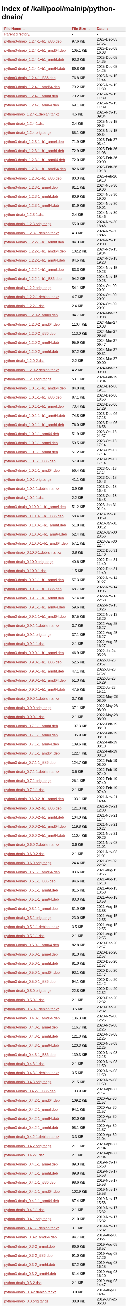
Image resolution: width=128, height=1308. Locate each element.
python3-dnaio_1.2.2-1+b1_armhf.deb (34, 242)
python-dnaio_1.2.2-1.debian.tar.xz (31, 297)
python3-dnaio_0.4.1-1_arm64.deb (31, 1201)
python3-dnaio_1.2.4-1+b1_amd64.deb (35, 50)
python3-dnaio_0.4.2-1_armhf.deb (31, 1128)
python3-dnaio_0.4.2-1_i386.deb (29, 1091)
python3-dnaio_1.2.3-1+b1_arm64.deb (34, 160)
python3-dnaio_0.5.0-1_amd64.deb (32, 972)
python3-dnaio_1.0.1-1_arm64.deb (31, 434)
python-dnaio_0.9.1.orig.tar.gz (27, 635)
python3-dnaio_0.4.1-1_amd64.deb (32, 1191)
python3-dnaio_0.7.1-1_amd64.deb (32, 753)
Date (101, 29)
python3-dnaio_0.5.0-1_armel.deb (31, 954)
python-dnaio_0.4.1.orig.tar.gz (27, 1219)
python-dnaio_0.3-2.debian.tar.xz (30, 1292)
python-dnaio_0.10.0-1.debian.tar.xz (32, 552)
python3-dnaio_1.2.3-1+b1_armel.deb (34, 142)
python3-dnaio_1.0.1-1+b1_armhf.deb (34, 425)
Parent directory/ (17, 34)
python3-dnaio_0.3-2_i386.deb (28, 1255)
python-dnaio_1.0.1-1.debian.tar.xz (31, 489)
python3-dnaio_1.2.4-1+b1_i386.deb (33, 41)
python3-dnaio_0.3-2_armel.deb (29, 1246)
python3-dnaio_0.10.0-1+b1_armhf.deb (35, 525)
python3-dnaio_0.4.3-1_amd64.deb (32, 1018)
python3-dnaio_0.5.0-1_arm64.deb (31, 945)
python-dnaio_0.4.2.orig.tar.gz (27, 1146)
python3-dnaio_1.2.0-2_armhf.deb (31, 352)
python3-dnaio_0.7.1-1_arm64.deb (31, 744)
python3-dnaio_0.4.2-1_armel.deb (31, 1109)
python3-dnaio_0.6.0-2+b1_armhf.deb (34, 817)
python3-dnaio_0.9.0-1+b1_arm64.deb (34, 689)
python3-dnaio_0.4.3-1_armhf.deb (31, 1036)
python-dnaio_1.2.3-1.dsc (24, 215)
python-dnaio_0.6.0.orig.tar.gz (27, 863)
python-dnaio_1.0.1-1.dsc (24, 498)
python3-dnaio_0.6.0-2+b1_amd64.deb (35, 826)
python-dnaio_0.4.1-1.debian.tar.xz (31, 1228)
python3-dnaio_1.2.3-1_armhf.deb (31, 196)
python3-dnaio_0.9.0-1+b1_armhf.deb (34, 671)
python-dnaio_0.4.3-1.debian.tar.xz (31, 1073)
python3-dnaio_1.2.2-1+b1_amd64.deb (35, 251)
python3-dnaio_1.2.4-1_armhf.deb (31, 96)
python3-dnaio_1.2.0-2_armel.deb (31, 315)
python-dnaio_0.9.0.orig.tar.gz (27, 708)
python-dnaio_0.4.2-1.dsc (24, 1155)
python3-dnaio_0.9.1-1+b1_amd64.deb (35, 616)
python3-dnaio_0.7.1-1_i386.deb (29, 762)
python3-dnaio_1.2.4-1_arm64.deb (31, 105)
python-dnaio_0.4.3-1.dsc (24, 1064)
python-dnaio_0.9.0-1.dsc (24, 717)
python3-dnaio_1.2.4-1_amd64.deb (32, 87)
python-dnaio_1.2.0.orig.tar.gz (27, 379)
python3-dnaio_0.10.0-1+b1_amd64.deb (36, 543)
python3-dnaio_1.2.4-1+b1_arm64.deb (34, 68)
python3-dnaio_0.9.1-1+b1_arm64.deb (34, 607)
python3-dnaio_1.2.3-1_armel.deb (31, 187)
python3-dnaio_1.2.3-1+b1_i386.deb (33, 178)
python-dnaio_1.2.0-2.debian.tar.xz (31, 370)
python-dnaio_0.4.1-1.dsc (24, 1210)
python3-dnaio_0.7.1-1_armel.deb (31, 735)
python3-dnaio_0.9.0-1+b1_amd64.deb (35, 680)
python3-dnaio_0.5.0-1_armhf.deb (31, 963)
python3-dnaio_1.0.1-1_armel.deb (31, 443)
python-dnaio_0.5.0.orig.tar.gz (27, 991)
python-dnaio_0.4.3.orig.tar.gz (27, 1082)
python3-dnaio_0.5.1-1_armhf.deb (31, 890)
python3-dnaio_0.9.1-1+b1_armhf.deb (34, 598)
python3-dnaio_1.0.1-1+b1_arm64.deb (34, 416)
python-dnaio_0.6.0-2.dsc (24, 854)
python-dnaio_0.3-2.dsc (22, 1283)
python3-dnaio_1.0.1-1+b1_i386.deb (33, 397)
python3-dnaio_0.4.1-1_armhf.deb (31, 1173)
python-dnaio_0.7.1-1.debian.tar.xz (31, 772)
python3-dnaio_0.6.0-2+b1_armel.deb (34, 799)
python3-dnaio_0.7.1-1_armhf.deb (31, 726)
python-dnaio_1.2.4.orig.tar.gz (27, 133)
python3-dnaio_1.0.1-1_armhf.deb (31, 452)
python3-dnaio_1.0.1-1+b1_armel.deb (34, 406)
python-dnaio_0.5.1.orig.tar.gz (27, 918)
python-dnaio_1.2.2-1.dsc (24, 306)
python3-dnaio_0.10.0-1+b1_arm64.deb (35, 534)
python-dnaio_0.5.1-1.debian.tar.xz (31, 927)
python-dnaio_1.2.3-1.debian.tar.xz (31, 233)
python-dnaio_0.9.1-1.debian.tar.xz (31, 626)
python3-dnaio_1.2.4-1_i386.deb (29, 78)
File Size (79, 29)
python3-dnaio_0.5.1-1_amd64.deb (32, 872)
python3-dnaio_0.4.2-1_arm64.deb (31, 1118)
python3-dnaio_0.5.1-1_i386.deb (29, 881)
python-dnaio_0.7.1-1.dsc (24, 790)
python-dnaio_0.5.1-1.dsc (24, 936)
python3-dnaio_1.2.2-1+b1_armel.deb (34, 270)
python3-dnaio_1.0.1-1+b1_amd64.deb (35, 388)
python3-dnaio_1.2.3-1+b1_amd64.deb (35, 169)
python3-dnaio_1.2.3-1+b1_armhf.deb (34, 151)
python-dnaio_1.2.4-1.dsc (24, 123)
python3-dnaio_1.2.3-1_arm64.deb (31, 205)
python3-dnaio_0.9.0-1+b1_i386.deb (33, 662)
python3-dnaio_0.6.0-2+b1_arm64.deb (34, 835)
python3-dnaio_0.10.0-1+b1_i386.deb (33, 516)
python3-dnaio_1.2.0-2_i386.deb (29, 333)
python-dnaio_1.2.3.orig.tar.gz (27, 224)
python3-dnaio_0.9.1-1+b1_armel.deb (34, 580)
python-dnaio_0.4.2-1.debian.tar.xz (31, 1137)
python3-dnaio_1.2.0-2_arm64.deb (31, 342)
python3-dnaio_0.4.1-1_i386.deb (29, 1182)
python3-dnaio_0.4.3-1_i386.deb (29, 1055)
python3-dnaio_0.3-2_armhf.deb (29, 1265)
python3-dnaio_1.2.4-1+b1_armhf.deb (34, 59)
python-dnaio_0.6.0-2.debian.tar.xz (31, 845)
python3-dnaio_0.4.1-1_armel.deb (31, 1164)
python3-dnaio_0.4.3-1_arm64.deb (31, 1045)
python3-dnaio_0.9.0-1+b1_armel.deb (34, 653)
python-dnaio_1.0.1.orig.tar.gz (27, 479)
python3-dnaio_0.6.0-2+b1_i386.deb (33, 808)
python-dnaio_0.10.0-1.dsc (25, 571)
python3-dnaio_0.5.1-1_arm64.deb (31, 899)
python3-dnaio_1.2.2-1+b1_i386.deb (33, 279)
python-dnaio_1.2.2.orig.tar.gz (27, 288)
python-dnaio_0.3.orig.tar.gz (26, 1301)
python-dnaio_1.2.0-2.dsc (24, 361)
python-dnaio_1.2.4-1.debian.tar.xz (31, 114)
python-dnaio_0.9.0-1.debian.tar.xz (31, 698)
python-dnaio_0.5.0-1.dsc (24, 1000)
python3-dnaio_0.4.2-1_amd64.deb (32, 1100)
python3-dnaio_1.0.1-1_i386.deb (29, 461)
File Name (12, 29)
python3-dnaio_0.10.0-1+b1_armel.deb (35, 507)
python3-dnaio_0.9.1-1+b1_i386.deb (33, 589)
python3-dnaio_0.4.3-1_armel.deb (31, 1027)
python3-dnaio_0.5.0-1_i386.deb (29, 981)
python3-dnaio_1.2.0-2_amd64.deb (32, 324)
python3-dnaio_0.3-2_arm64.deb (30, 1274)
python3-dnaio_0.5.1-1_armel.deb (31, 909)
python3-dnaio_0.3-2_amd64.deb (30, 1237)
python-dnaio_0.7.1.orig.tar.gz (27, 781)
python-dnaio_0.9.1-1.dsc (24, 644)
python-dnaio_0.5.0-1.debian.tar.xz (31, 1009)
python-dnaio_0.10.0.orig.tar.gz (28, 562)
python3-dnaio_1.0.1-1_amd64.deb (32, 470)
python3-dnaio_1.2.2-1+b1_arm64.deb (34, 260)
